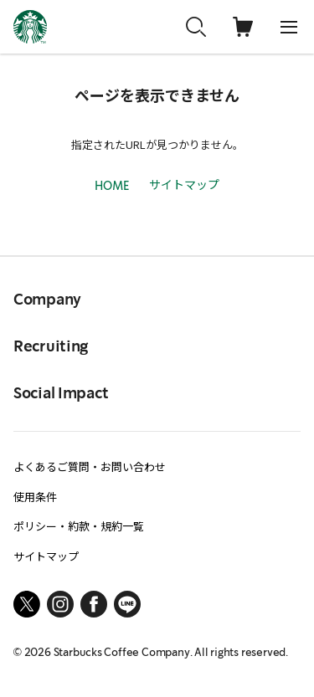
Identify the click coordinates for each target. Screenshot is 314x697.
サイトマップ (184, 184)
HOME (112, 186)
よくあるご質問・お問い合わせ (89, 466)
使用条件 (35, 497)
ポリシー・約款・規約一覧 (78, 526)
